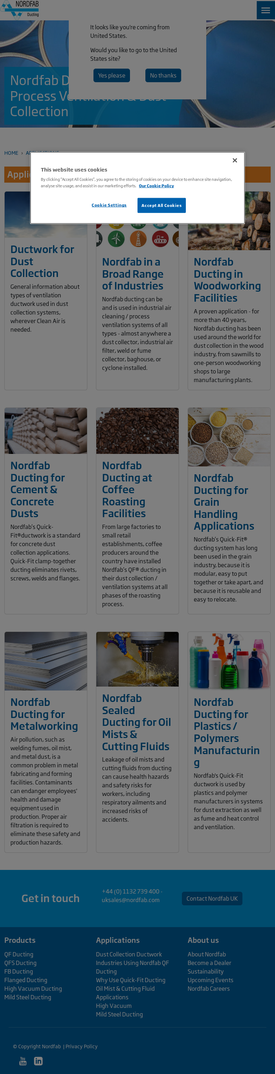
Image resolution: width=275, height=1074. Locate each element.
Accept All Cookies (161, 205)
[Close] (235, 160)
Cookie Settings (109, 204)
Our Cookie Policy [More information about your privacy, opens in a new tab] (156, 185)
